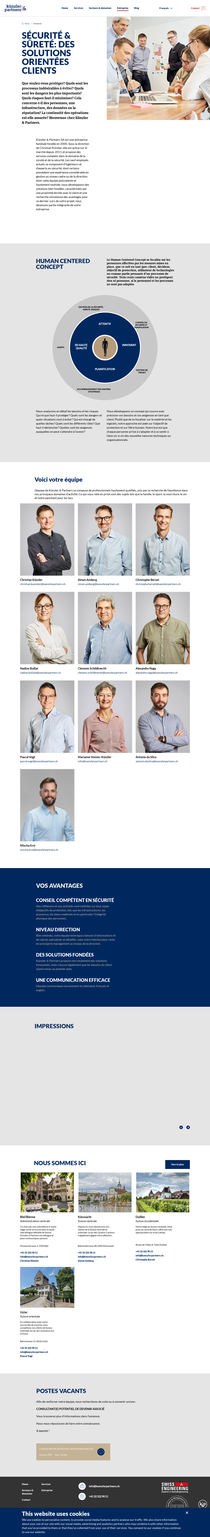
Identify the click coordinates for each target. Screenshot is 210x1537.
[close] (187, 1512)
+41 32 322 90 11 (29, 1257)
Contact (26, 1505)
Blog (136, 10)
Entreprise (122, 10)
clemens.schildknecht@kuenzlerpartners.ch (105, 676)
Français (163, 10)
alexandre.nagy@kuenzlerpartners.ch (159, 676)
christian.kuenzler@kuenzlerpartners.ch (45, 587)
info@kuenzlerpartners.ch (94, 764)
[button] (181, 1131)
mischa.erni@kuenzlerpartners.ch (41, 853)
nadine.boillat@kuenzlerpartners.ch (42, 676)
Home (64, 10)
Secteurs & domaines (100, 10)
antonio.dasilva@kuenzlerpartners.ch (159, 764)
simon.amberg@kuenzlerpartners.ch (100, 587)
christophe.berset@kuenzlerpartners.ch (160, 587)
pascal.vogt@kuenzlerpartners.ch (40, 764)
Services (78, 10)
